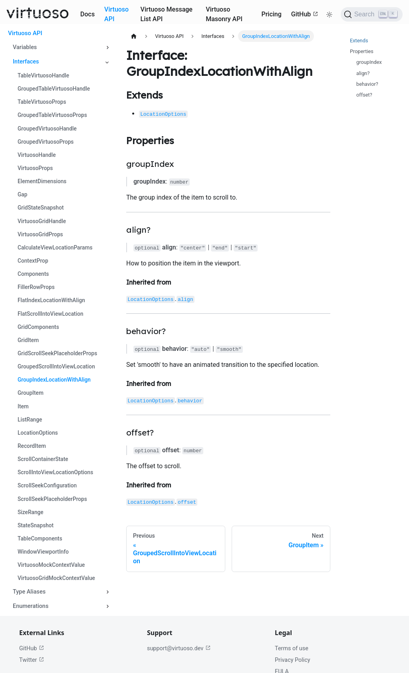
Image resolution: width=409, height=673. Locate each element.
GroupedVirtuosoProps (45, 142)
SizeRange (31, 512)
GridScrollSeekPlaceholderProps (57, 353)
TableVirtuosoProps (42, 102)
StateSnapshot (36, 525)
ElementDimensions (42, 181)
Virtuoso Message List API (167, 14)
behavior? (367, 84)
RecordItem (32, 446)
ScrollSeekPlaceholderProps (52, 499)
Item (23, 406)
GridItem (28, 340)
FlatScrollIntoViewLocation (50, 314)
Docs (87, 14)
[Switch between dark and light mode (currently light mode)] (329, 14)
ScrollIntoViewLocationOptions (55, 472)
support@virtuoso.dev (178, 648)
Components (33, 274)
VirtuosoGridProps (40, 234)
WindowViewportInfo (43, 551)
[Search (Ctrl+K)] (372, 14)
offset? (364, 95)
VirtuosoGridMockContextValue (56, 578)
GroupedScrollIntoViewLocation (56, 366)
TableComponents (40, 538)
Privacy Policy (292, 660)
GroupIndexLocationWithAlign (54, 379)
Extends (359, 41)
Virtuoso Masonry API (224, 14)
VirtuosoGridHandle (42, 221)
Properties (361, 51)
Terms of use (291, 648)
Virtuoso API (116, 14)
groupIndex (369, 62)
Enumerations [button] (30, 606)
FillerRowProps (36, 287)
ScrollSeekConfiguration (47, 485)
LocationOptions (38, 433)
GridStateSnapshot (41, 207)
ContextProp (33, 260)
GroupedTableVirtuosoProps (52, 115)
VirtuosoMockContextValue (51, 565)
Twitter (31, 660)
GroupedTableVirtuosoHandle (54, 88)
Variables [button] (25, 47)
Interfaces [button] (26, 61)
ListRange (30, 419)
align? (363, 73)
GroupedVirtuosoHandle (47, 128)
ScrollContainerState (43, 459)
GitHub (304, 14)
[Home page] (133, 36)
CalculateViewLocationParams (55, 247)
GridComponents (38, 327)
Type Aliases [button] (29, 591)
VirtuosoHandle (37, 155)
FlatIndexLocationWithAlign (51, 300)
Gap (22, 194)
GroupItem (31, 393)
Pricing (271, 14)
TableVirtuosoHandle (43, 75)
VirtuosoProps (35, 168)
